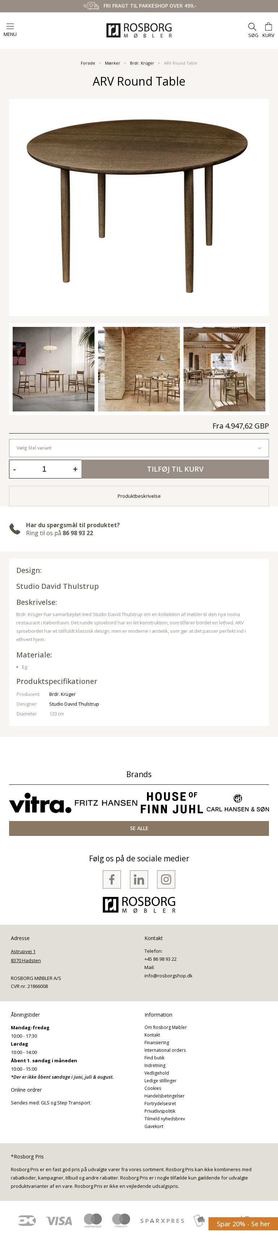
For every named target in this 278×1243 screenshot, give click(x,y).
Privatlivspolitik (159, 1111)
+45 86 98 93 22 (160, 959)
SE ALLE (139, 828)
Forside (88, 63)
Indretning (154, 1065)
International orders (165, 1050)
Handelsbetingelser (164, 1096)
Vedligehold (156, 1073)
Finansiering (156, 1042)
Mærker (112, 63)
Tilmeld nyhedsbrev (164, 1119)
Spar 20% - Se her (243, 1223)
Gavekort (153, 1126)
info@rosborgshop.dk (168, 975)
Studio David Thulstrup (57, 586)
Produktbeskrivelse (139, 496)
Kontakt (152, 1035)
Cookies (152, 1088)
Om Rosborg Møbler (165, 1027)
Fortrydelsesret (160, 1103)
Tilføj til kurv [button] (175, 469)
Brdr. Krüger (142, 63)
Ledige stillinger (160, 1081)
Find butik (154, 1058)
